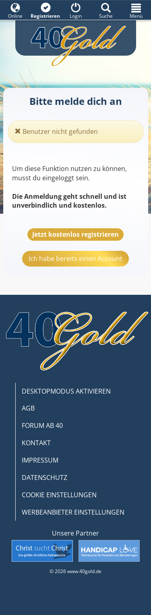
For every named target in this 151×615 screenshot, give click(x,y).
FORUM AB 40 (42, 425)
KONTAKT (36, 442)
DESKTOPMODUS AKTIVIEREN (66, 391)
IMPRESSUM (40, 460)
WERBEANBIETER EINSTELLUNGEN (73, 512)
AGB (28, 408)
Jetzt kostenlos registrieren (75, 234)
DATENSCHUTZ (44, 477)
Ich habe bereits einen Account (75, 258)
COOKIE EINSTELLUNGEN (59, 494)
